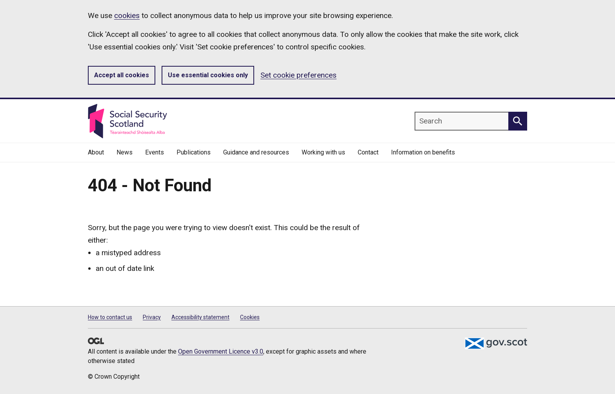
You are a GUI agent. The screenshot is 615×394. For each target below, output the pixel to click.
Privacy (152, 317)
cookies (127, 15)
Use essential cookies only (208, 75)
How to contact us (110, 317)
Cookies (250, 317)
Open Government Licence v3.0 (220, 351)
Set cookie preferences (298, 75)
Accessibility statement (200, 317)
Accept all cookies (121, 75)
